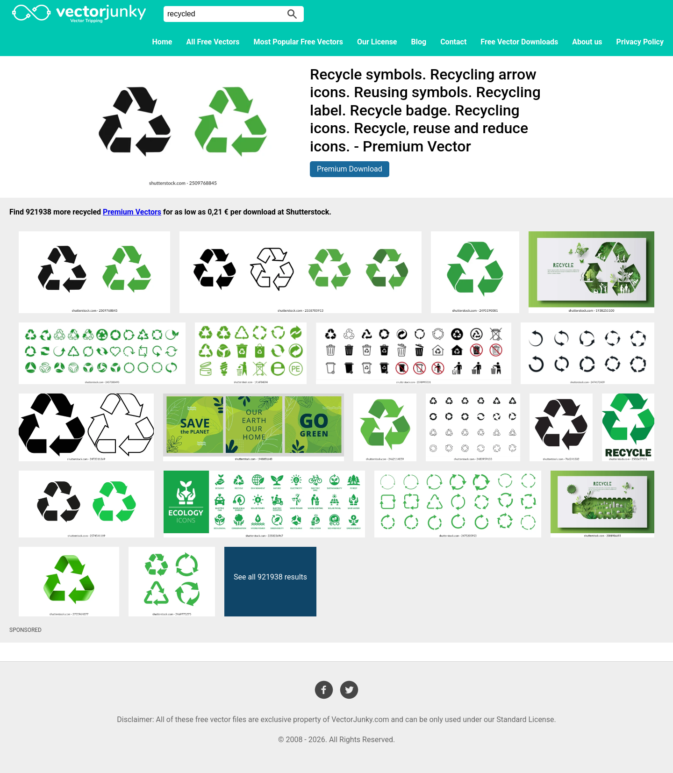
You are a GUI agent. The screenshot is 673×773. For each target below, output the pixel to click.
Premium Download (349, 169)
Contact (453, 41)
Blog (419, 41)
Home (162, 41)
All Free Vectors (212, 41)
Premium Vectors (132, 212)
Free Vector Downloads (519, 41)
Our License (377, 41)
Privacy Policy (640, 41)
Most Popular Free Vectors (298, 41)
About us (587, 41)
